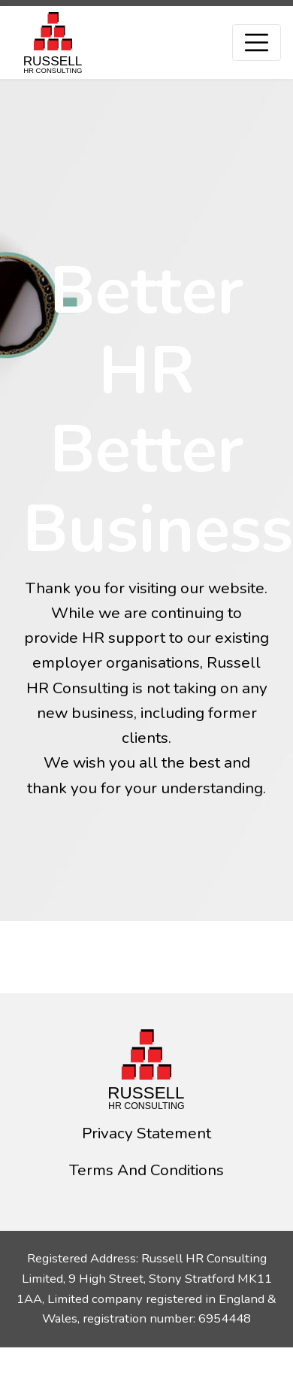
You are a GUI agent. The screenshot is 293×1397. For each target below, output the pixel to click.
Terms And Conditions (146, 1169)
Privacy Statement (146, 1133)
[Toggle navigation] (256, 42)
